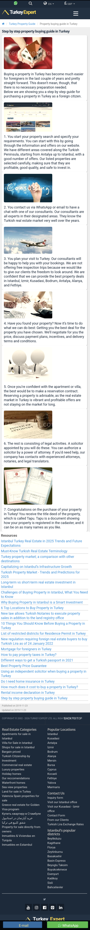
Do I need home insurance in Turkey (28, 681)
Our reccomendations (16, 778)
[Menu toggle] (76, 13)
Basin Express (56, 860)
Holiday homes (11, 774)
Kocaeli (52, 774)
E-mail (23, 925)
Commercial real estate (17, 765)
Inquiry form (55, 797)
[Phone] (16, 4)
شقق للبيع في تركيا (14, 822)
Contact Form (56, 815)
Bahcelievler (55, 887)
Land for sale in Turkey (16, 791)
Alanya (51, 756)
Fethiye (52, 778)
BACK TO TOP (73, 718)
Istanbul (52, 734)
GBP (69, 3)
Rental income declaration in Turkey (28, 693)
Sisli (50, 883)
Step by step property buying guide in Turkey (34, 698)
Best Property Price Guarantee (23, 666)
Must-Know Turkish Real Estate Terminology (34, 551)
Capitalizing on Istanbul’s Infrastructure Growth (36, 567)
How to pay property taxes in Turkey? (29, 655)
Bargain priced (11, 751)
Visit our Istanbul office (62, 802)
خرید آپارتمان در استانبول (17, 818)
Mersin (51, 760)
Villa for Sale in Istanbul (17, 743)
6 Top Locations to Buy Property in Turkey (32, 608)
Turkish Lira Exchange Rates (65, 824)
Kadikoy (52, 878)
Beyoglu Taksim (57, 865)
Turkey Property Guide (22, 23)
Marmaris (53, 787)
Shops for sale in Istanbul (18, 747)
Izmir (50, 747)
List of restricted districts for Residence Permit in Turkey (43, 633)
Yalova (51, 782)
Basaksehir (54, 856)
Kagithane (53, 843)
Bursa (51, 765)
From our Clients (58, 820)
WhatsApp (68, 925)
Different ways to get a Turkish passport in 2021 (37, 660)
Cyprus (51, 769)
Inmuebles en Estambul (17, 844)
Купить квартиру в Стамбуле (21, 813)
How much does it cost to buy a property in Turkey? (39, 687)
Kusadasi (53, 738)
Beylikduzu (54, 838)
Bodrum (52, 751)
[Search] (31, 4)
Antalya (52, 743)
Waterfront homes (13, 782)
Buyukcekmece (57, 869)
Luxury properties (13, 769)
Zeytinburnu (55, 852)
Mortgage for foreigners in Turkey (26, 649)
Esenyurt (53, 874)
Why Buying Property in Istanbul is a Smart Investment (42, 602)
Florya (51, 847)
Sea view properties (14, 787)
